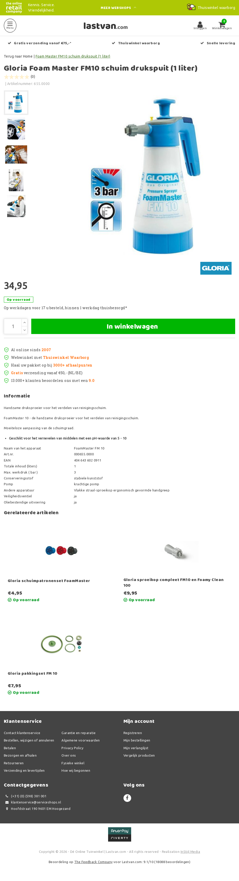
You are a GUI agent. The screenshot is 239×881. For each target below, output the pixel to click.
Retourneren (14, 763)
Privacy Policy (72, 748)
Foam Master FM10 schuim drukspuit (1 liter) (73, 56)
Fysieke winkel (72, 763)
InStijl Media (190, 851)
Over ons (68, 755)
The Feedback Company (93, 862)
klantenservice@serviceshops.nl (32, 802)
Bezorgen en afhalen (20, 755)
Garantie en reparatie (78, 733)
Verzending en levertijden (24, 770)
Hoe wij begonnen (75, 770)
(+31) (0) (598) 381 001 (25, 796)
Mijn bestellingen (136, 740)
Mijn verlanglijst (136, 748)
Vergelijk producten (139, 755)
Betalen (10, 748)
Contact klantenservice (22, 733)
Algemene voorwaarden (80, 740)
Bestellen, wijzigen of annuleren (29, 740)
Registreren (132, 733)
